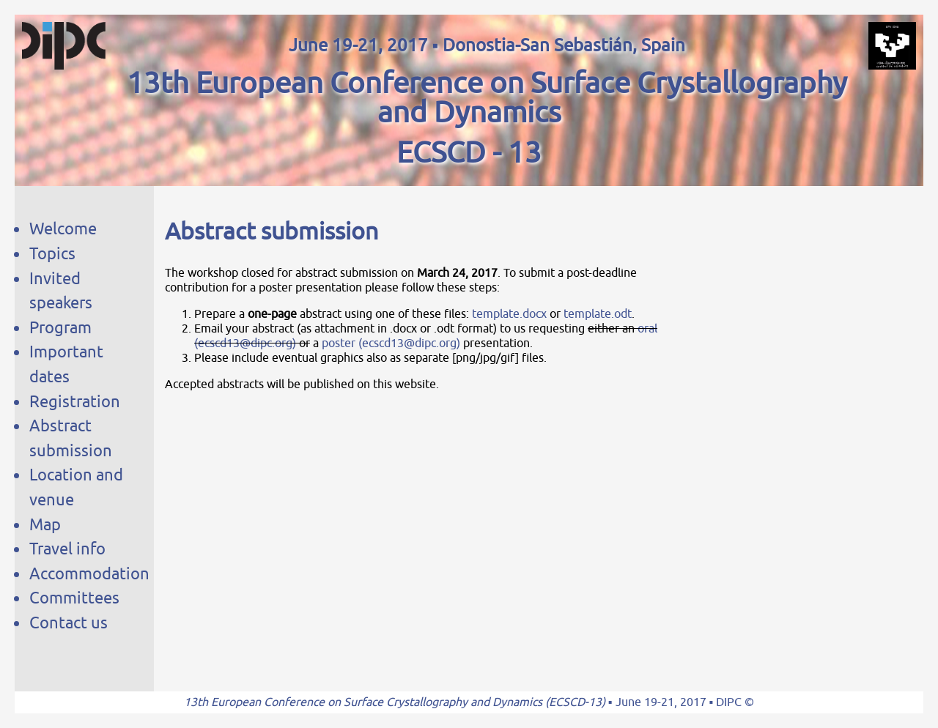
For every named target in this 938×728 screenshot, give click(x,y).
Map (45, 524)
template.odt (598, 314)
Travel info (67, 549)
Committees (74, 598)
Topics (52, 253)
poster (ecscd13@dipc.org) (391, 343)
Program (60, 327)
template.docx (509, 314)
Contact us (68, 623)
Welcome (63, 228)
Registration (74, 401)
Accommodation (89, 573)
